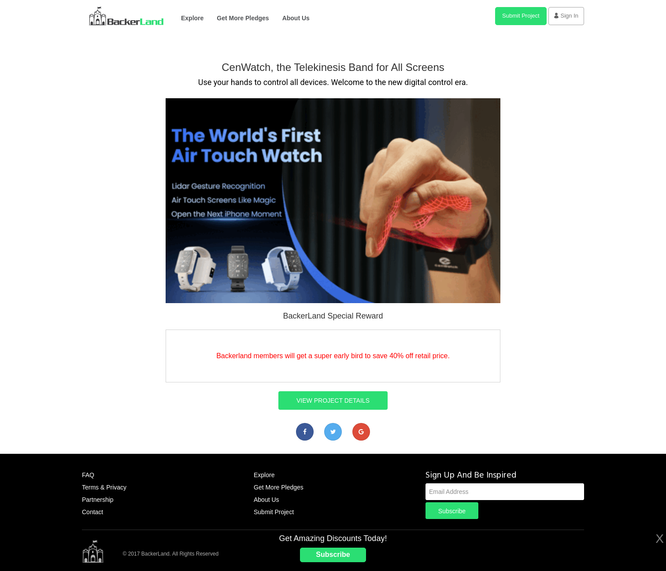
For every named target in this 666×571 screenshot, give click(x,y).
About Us (296, 18)
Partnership (98, 499)
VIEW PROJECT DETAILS (333, 400)
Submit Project (521, 15)
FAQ (88, 474)
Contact (92, 511)
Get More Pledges (243, 18)
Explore (192, 18)
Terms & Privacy (104, 487)
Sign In (566, 15)
